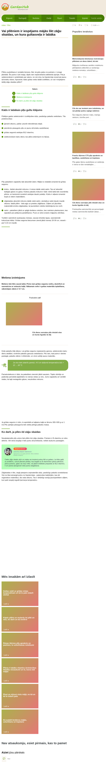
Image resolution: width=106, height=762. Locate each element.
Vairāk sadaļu (96, 18)
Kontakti (73, 750)
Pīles (8, 25)
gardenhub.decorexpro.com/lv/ (19, 7)
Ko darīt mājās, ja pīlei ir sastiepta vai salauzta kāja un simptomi (58, 691)
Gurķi (49, 18)
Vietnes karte (35, 750)
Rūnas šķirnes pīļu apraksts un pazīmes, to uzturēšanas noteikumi (57, 564)
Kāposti (9, 18)
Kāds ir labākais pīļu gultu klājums (27, 93)
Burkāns (36, 18)
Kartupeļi (22, 18)
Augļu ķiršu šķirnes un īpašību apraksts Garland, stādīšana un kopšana (93, 682)
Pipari (59, 18)
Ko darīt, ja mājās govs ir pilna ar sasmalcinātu (22, 690)
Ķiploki (85, 18)
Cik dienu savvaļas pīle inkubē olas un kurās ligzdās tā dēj (47, 311)
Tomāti (72, 18)
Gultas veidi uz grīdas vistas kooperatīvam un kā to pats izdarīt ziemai (12, 564)
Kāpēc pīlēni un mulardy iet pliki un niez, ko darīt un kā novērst (34, 565)
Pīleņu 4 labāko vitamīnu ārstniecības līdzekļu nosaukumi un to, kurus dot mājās (11, 580)
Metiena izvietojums (22, 97)
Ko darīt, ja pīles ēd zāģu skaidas (27, 100)
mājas (4, 25)
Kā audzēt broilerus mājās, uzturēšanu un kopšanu (57, 580)
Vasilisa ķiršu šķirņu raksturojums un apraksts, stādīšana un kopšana (92, 703)
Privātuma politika (56, 750)
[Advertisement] (35, 54)
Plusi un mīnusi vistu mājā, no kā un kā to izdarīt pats (35, 580)
